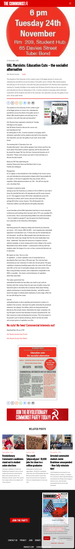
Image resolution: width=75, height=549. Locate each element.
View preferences (65, 538)
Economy (28, 452)
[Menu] (70, 3)
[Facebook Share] (8, 103)
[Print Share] (33, 103)
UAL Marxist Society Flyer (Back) (17, 338)
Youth (24, 74)
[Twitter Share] (12, 103)
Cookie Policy (54, 543)
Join (30, 540)
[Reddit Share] (16, 103)
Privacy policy (61, 543)
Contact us (12, 540)
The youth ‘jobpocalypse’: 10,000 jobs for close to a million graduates (36, 460)
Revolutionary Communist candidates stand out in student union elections (12, 460)
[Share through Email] (29, 103)
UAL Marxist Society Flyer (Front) (17, 334)
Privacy (23, 540)
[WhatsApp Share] (20, 103)
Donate (38, 540)
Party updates (5, 452)
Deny (54, 538)
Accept (47, 538)
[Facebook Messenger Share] (24, 103)
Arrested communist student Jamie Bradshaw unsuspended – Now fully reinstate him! (61, 462)
